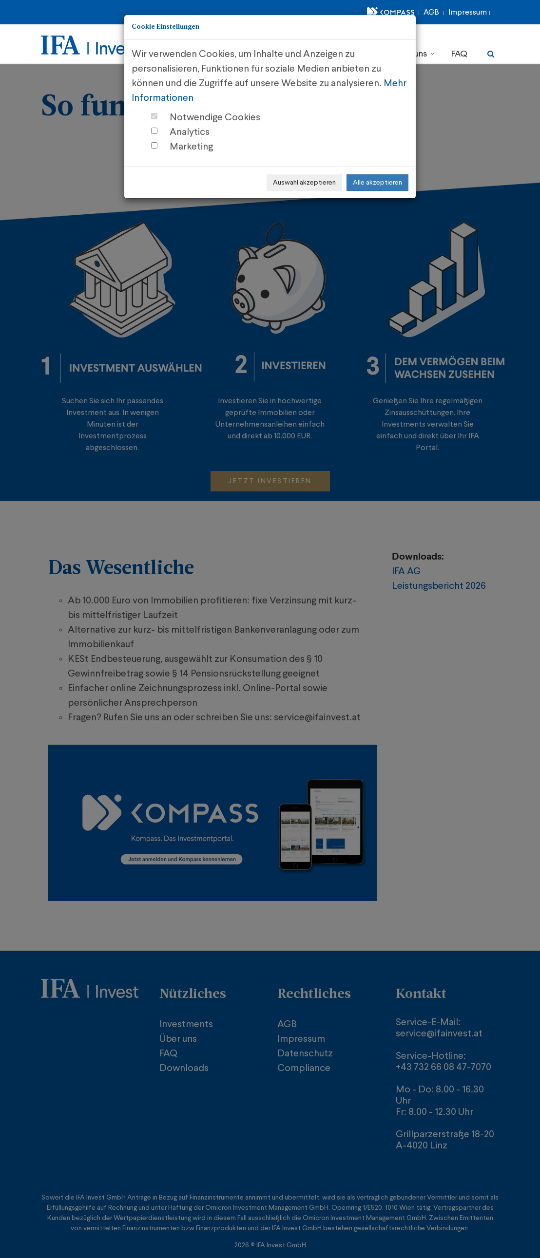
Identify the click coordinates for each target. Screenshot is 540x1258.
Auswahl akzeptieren (304, 182)
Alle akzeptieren (377, 182)
